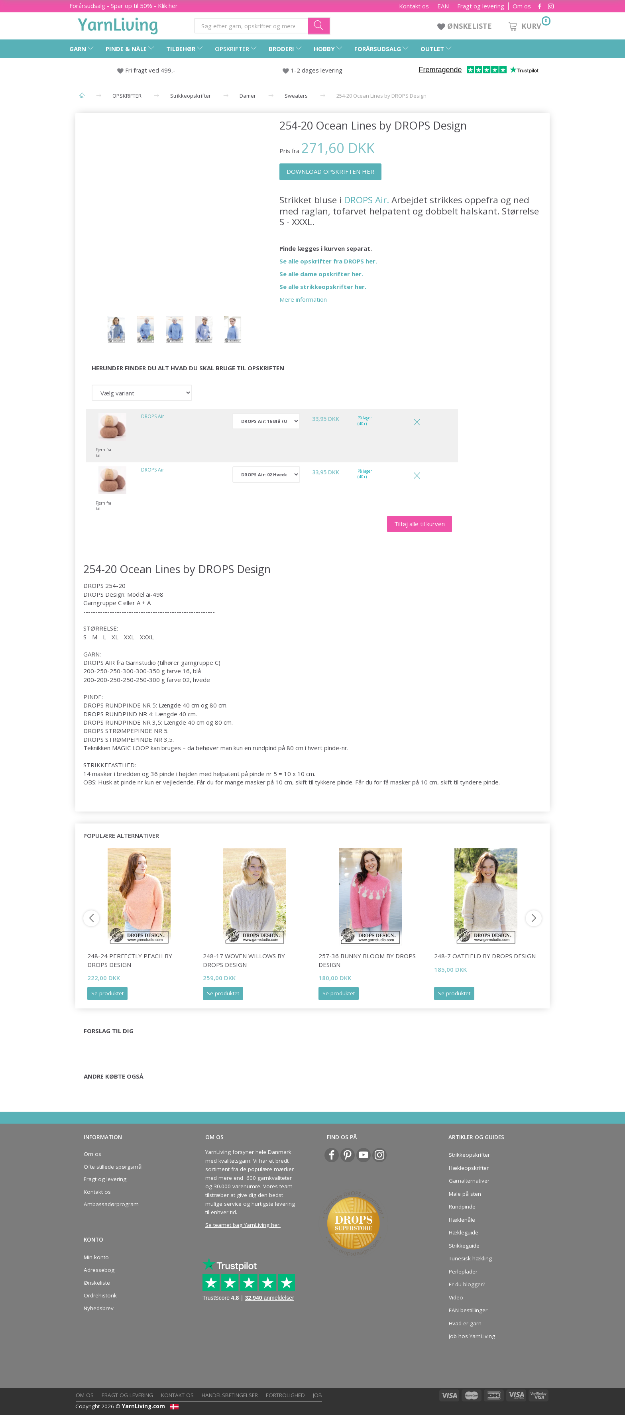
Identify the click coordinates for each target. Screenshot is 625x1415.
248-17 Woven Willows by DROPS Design (244, 960)
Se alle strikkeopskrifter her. (322, 287)
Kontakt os (414, 6)
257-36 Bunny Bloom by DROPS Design (367, 960)
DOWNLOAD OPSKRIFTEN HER (330, 171)
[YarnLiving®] (118, 24)
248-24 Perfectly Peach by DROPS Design (129, 960)
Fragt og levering (480, 6)
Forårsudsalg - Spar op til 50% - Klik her (123, 6)
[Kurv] (528, 25)
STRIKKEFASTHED (109, 765)
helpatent (226, 774)
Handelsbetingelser (230, 1395)
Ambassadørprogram (111, 1204)
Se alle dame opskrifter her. (321, 274)
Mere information (303, 299)
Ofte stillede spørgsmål (113, 1166)
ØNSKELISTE (465, 26)
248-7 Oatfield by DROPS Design (485, 956)
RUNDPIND (121, 714)
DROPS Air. (366, 200)
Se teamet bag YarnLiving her (242, 1224)
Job (317, 1395)
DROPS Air (152, 416)
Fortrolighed (285, 1395)
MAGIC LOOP (130, 748)
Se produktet (107, 993)
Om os (522, 6)
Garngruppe (99, 603)
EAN (443, 6)
